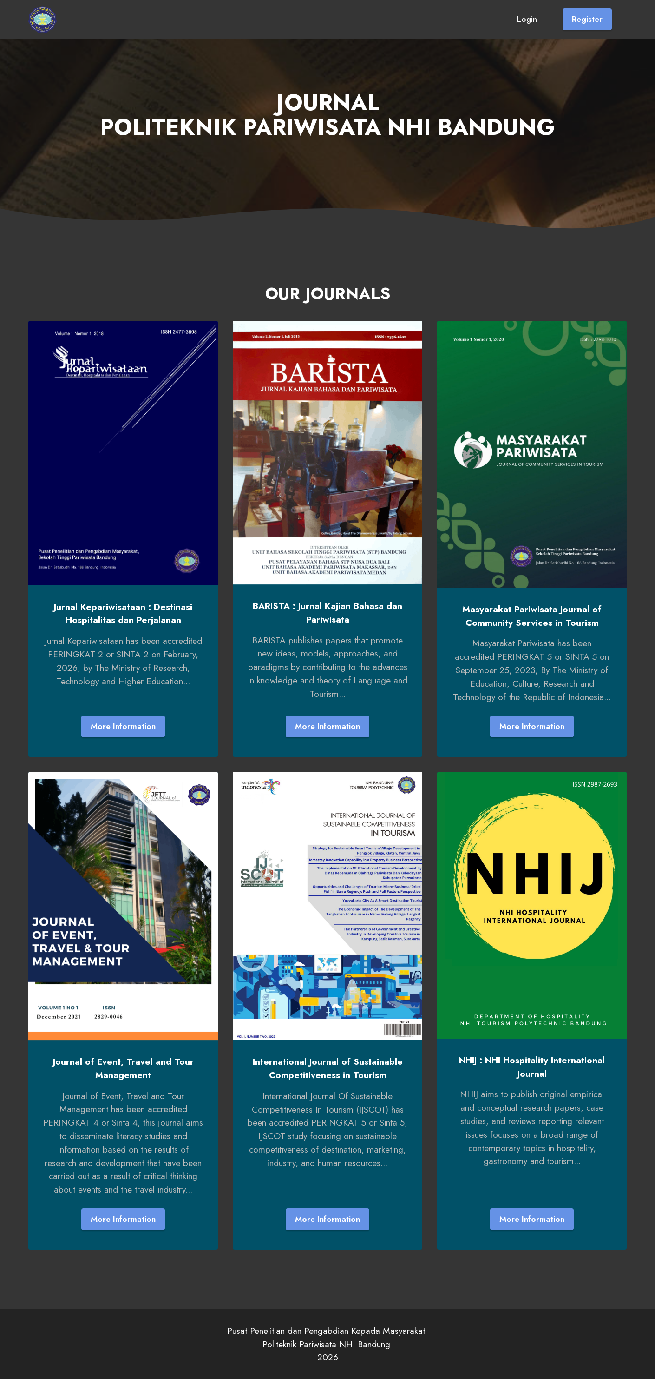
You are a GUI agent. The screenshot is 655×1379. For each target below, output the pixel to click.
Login (527, 19)
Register (587, 19)
